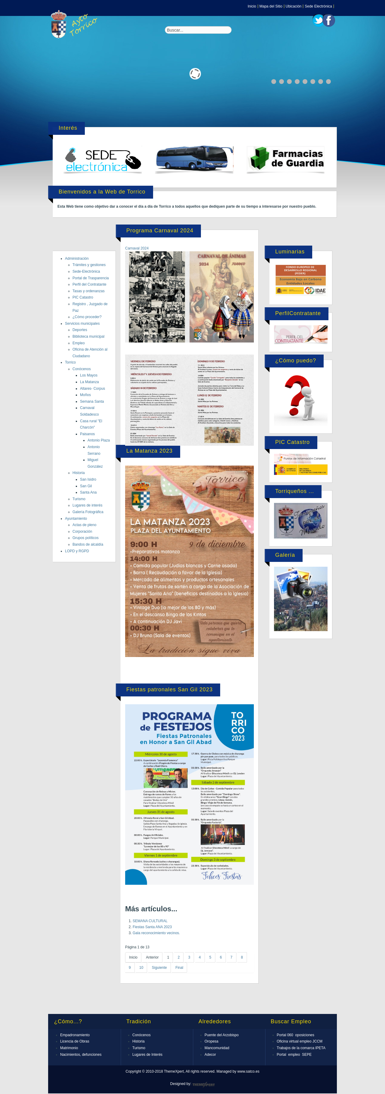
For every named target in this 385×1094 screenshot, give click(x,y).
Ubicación (294, 6)
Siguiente (159, 967)
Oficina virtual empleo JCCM (299, 1041)
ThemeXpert (203, 1084)
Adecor (210, 1054)
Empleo (78, 343)
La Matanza (89, 382)
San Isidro (88, 479)
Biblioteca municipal (88, 336)
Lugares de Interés (147, 1054)
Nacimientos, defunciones (80, 1054)
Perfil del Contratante (89, 284)
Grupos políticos (85, 538)
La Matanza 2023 (149, 451)
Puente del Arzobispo (222, 1035)
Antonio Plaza (99, 440)
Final (179, 967)
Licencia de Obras (74, 1041)
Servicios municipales (82, 323)
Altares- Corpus (92, 388)
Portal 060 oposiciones (295, 1035)
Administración (77, 258)
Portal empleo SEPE (294, 1054)
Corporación (82, 531)
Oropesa (211, 1041)
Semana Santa (92, 401)
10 (141, 967)
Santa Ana (88, 492)
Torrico (70, 362)
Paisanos (87, 434)
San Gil (86, 486)
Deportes (79, 330)
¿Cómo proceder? (87, 317)
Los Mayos (88, 375)
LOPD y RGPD (77, 551)
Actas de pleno (84, 525)
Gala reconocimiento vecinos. (156, 933)
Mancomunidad (217, 1048)
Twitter (319, 20)
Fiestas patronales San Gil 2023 (169, 689)
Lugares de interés (87, 505)
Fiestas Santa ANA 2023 (152, 927)
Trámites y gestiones (89, 265)
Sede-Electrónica (86, 271)
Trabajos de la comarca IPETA (301, 1048)
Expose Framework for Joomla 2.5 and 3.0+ (75, 24)
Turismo (78, 499)
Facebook (328, 20)
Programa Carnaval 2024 (159, 231)
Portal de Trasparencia (90, 278)
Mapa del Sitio (271, 6)
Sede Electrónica (318, 6)
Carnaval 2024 (137, 248)
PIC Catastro (82, 297)
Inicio (252, 6)
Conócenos (81, 369)
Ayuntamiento (76, 518)
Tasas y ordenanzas (88, 291)
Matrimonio (69, 1048)
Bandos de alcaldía (87, 544)
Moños (85, 395)
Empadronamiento (75, 1035)
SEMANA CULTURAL (150, 921)
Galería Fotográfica (87, 512)
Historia (78, 473)
